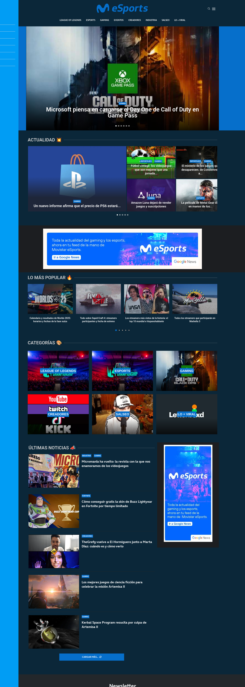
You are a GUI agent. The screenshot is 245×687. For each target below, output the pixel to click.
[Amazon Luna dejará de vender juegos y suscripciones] (151, 195)
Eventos (118, 20)
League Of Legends (70, 20)
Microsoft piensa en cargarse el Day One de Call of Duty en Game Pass (122, 113)
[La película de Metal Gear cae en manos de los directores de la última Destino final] (200, 195)
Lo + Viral (179, 20)
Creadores (134, 20)
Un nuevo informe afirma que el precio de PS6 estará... (77, 206)
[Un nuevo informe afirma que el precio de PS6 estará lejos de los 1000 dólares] (77, 178)
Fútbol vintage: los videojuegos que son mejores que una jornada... (151, 169)
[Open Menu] (213, 9)
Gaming (104, 20)
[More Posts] (91, 657)
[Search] (208, 8)
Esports (90, 20)
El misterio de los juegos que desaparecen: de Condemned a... (200, 169)
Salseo (165, 20)
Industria (151, 20)
